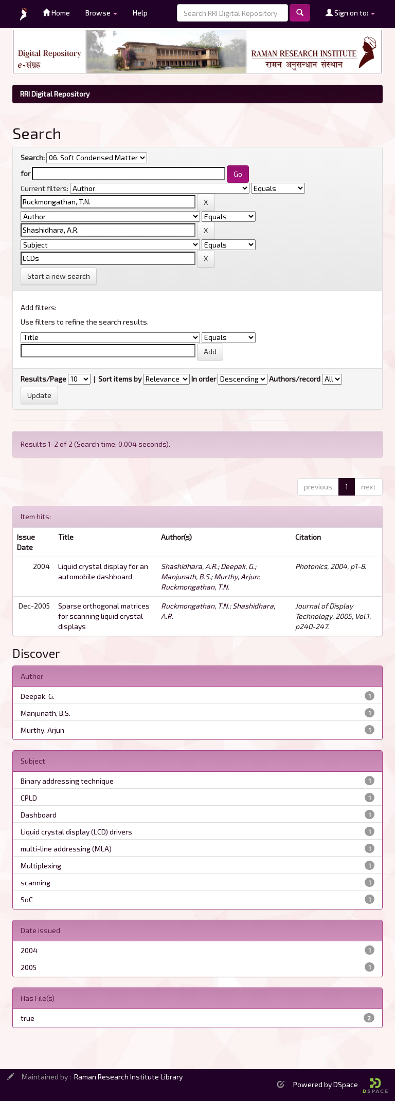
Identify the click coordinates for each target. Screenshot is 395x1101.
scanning (35, 882)
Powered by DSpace (340, 1084)
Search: (33, 157)
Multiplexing (41, 865)
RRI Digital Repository (54, 93)
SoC (27, 899)
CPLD (29, 797)
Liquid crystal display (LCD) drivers (76, 831)
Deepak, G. (238, 566)
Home (56, 12)
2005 (29, 967)
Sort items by (119, 378)
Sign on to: (350, 12)
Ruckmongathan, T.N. (195, 586)
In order (203, 378)
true (27, 1018)
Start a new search (58, 276)
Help (140, 12)
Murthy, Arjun (236, 576)
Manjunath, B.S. (186, 576)
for (25, 173)
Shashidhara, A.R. (189, 566)
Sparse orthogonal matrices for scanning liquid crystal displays (104, 616)
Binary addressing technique (67, 780)
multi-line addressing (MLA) (66, 848)
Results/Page (43, 378)
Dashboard (39, 814)
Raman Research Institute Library (128, 1076)
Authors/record (294, 378)
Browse (101, 12)
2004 (29, 950)
